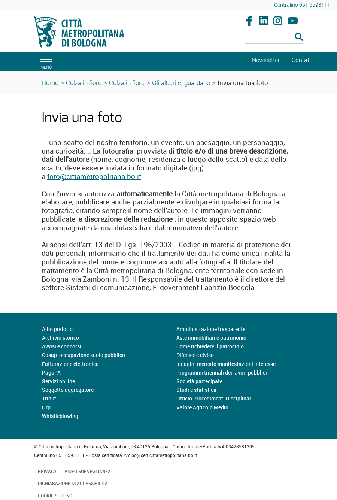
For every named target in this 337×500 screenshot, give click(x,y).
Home (50, 82)
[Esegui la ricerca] (299, 37)
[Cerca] (274, 37)
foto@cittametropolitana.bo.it (94, 176)
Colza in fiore (83, 82)
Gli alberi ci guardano (181, 82)
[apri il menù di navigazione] (45, 61)
